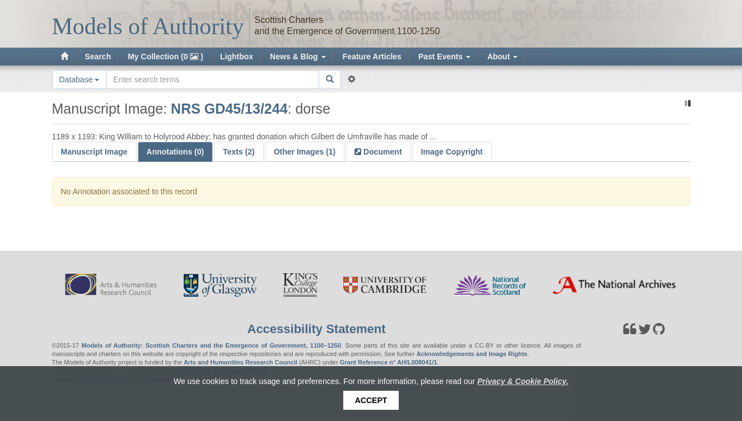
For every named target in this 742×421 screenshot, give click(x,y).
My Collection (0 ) (165, 56)
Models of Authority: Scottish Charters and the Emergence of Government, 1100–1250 (211, 345)
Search (98, 56)
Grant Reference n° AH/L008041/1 (388, 362)
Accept (371, 400)
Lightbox (236, 56)
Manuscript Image (94, 151)
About (502, 56)
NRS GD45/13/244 (229, 108)
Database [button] (79, 79)
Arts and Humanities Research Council (240, 362)
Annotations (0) (175, 151)
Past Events (444, 56)
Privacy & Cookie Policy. (522, 381)
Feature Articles (372, 56)
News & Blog (297, 56)
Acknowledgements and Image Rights (472, 353)
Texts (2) (239, 151)
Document (381, 151)
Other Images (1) (304, 151)
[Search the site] (212, 79)
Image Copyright (452, 151)
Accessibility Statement (317, 329)
